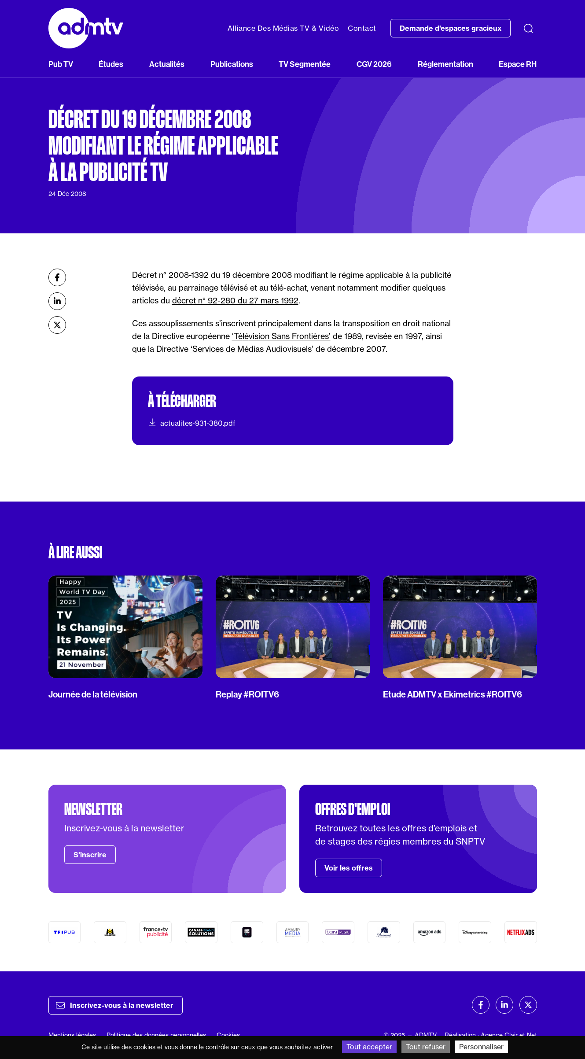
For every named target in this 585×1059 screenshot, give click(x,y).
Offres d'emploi (352, 809)
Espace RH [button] (518, 64)
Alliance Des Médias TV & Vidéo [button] (283, 28)
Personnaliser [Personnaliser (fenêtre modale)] (481, 1046)
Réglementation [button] (445, 64)
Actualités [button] (166, 64)
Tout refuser (425, 1046)
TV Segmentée (305, 64)
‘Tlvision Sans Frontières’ (281, 336)
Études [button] (111, 64)
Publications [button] (231, 64)
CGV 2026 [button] (374, 64)
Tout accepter (369, 1046)
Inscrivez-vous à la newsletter (114, 1005)
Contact (362, 28)
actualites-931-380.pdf (191, 423)
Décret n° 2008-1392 (170, 275)
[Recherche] (528, 28)
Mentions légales (72, 1035)
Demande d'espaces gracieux (450, 28)
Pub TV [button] (60, 64)
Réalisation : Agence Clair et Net (491, 1035)
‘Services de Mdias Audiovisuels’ (252, 349)
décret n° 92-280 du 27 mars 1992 (235, 300)
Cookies (228, 1035)
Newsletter (93, 809)
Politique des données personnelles (156, 1035)
